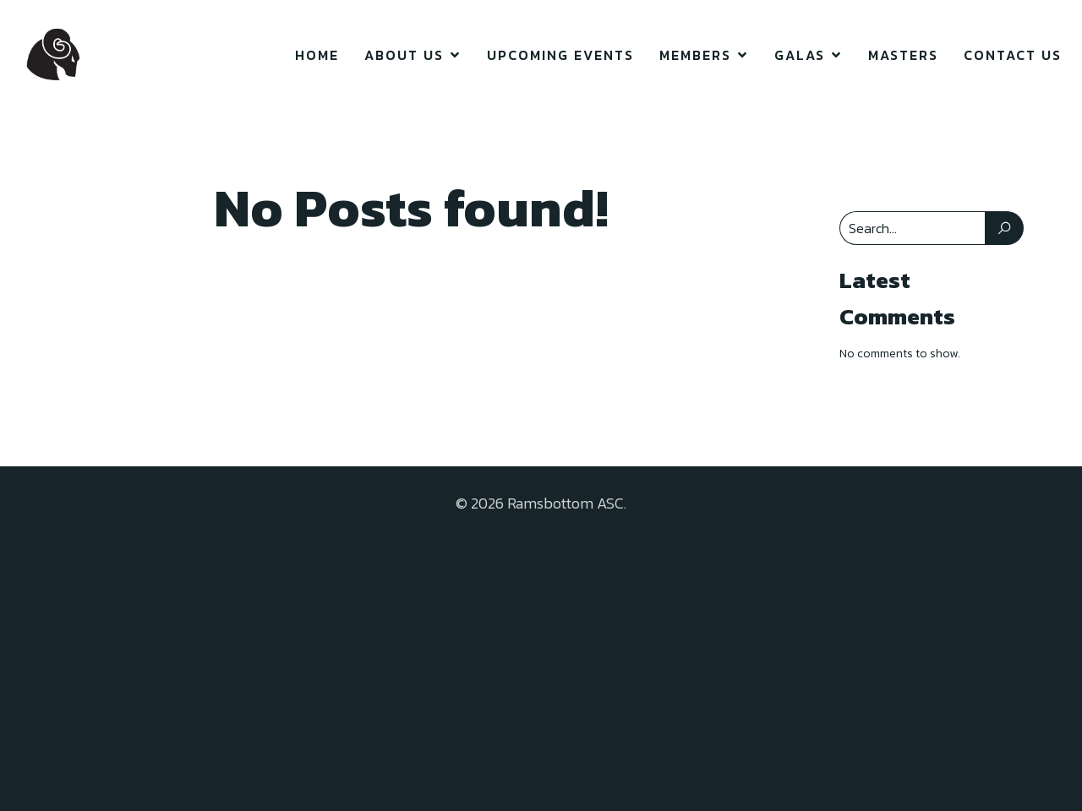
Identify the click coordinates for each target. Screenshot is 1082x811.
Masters (903, 55)
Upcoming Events (560, 55)
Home (317, 55)
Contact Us (1013, 55)
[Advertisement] (541, 650)
